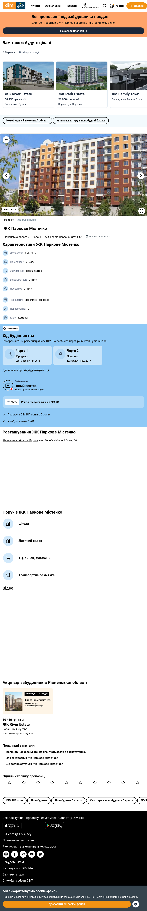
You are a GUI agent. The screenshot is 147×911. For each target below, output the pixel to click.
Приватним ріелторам (18, 840)
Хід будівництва (26, 219)
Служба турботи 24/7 (18, 880)
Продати (71, 5)
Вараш (36, 237)
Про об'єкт (8, 219)
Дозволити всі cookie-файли (67, 904)
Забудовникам (13, 862)
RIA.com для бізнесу (17, 834)
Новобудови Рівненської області (27, 120)
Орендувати (53, 5)
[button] (6, 139)
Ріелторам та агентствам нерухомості (30, 846)
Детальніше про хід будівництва (26, 370)
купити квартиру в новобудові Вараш (81, 120)
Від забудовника (90, 5)
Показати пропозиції (73, 31)
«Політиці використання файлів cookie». (116, 897)
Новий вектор (34, 270)
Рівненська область (16, 237)
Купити (35, 5)
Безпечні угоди (13, 874)
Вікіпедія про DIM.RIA (18, 868)
